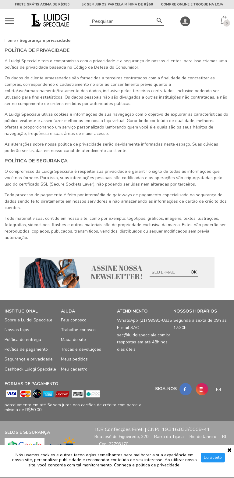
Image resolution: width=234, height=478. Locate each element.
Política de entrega (23, 340)
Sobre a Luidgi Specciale (28, 320)
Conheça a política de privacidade (146, 465)
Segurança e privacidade (29, 359)
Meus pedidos (74, 359)
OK (194, 272)
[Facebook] (185, 389)
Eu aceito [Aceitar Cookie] (213, 457)
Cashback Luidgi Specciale (30, 369)
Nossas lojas (17, 330)
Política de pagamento (26, 350)
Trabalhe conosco (78, 330)
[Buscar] (159, 21)
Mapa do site (73, 340)
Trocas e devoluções (81, 350)
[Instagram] (202, 389)
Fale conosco (74, 320)
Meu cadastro (74, 369)
